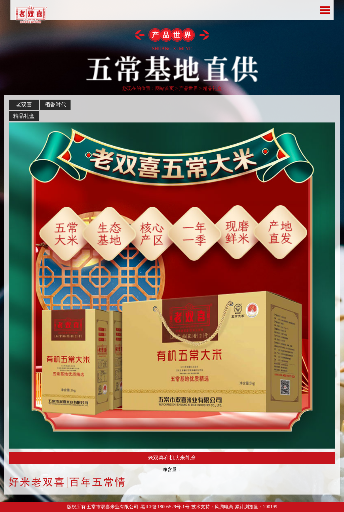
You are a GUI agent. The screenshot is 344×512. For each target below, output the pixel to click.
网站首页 (164, 88)
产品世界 (188, 88)
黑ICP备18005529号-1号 (164, 506)
